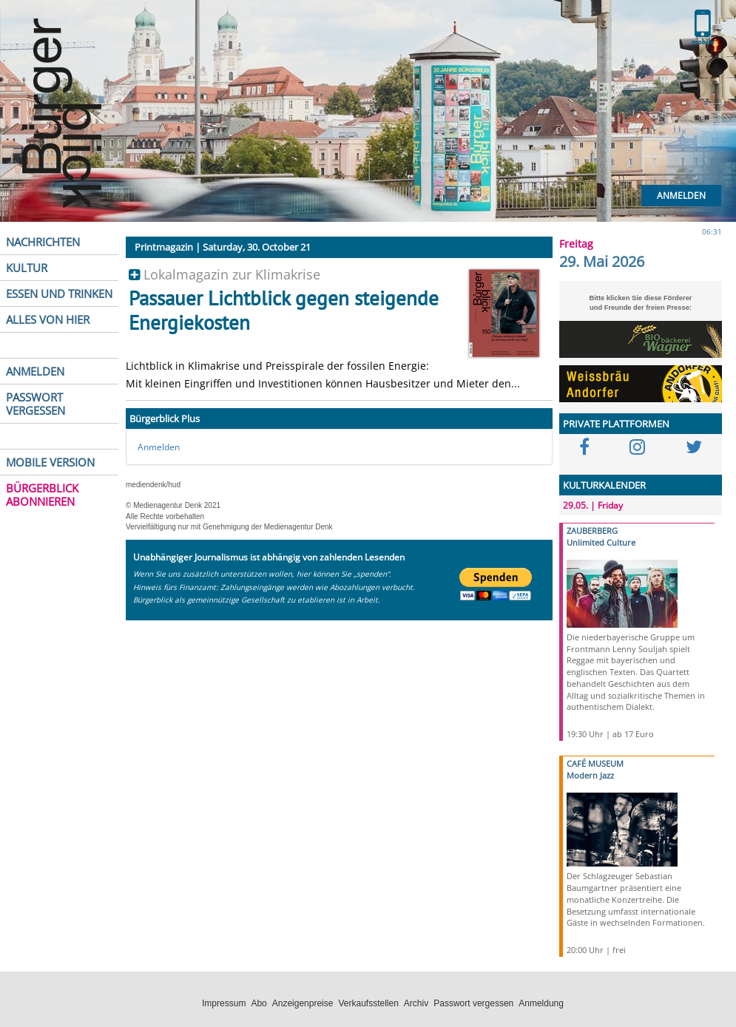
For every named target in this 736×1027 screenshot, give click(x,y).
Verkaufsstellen (368, 1003)
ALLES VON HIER (48, 319)
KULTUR (26, 267)
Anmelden (681, 195)
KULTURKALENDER (604, 485)
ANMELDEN (35, 371)
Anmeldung (541, 1003)
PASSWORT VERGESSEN (35, 404)
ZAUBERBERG (592, 530)
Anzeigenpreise (303, 1003)
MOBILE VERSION (50, 462)
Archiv (416, 1003)
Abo (258, 1003)
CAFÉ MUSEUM (595, 763)
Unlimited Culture (601, 542)
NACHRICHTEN (43, 241)
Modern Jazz (590, 775)
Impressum (224, 1003)
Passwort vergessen (473, 1003)
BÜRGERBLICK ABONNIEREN (42, 495)
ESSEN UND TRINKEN (59, 293)
